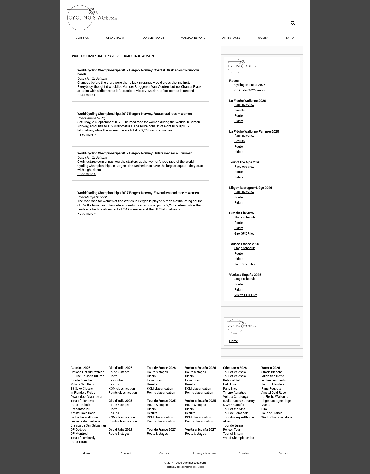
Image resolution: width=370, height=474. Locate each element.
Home (233, 340)
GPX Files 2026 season (250, 90)
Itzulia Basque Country (239, 401)
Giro (264, 409)
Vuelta (265, 405)
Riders (238, 121)
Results (239, 110)
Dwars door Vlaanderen (87, 396)
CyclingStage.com (95, 17)
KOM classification (122, 388)
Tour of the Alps (234, 409)
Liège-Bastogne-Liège (85, 421)
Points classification (123, 392)
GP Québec (78, 429)
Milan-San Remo (272, 376)
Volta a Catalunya (235, 396)
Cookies (244, 453)
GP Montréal (79, 433)
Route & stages (119, 372)
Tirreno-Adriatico (234, 392)
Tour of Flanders (82, 401)
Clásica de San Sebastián (88, 425)
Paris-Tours (79, 442)
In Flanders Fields (83, 392)
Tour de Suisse (233, 425)
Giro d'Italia (115, 38)
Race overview (244, 105)
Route (238, 115)
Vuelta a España (193, 38)
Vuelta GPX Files (245, 295)
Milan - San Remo (83, 384)
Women (263, 38)
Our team (165, 453)
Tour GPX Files (244, 264)
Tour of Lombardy (83, 438)
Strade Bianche (81, 380)
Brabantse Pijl (80, 409)
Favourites (116, 380)
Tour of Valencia (234, 372)
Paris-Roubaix (80, 405)
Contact (284, 453)
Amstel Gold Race (83, 413)
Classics (82, 38)
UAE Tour (229, 384)
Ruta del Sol (231, 380)
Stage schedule (244, 217)
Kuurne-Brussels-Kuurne (87, 376)
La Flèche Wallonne (84, 417)
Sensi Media (197, 466)
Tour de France (152, 38)
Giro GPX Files (244, 233)
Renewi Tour (231, 429)
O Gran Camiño (233, 405)
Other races (231, 38)
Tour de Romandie (235, 413)
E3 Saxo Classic (82, 388)
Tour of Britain (233, 433)
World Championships (238, 438)
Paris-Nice (230, 388)
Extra (290, 38)
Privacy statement (205, 453)
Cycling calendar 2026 (249, 85)
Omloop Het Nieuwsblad (87, 372)
